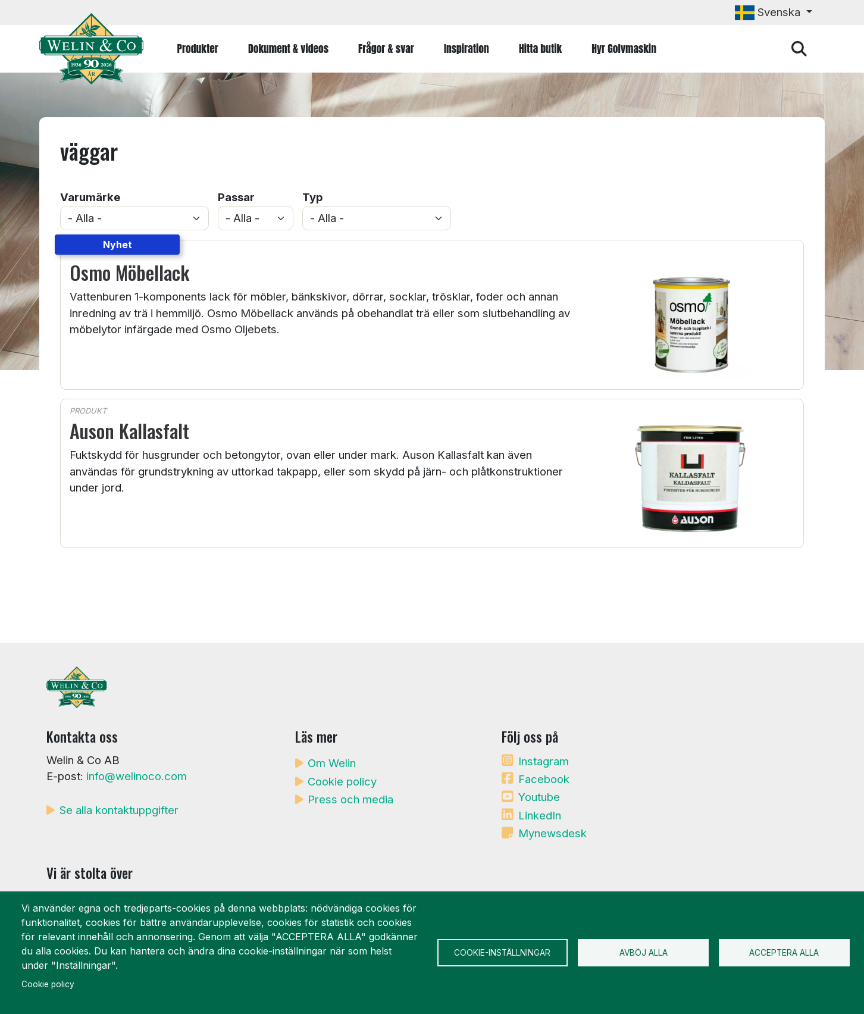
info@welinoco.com (136, 776)
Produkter (197, 48)
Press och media (350, 799)
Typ (312, 197)
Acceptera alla (784, 952)
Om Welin (332, 762)
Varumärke (90, 197)
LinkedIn (539, 815)
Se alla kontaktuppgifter (119, 809)
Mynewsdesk (552, 833)
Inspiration (466, 48)
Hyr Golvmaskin (623, 48)
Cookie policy (342, 781)
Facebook (543, 778)
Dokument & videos (288, 48)
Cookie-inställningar (502, 952)
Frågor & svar (386, 48)
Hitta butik (540, 48)
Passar (236, 197)
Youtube (539, 796)
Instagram (543, 761)
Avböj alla (643, 952)
